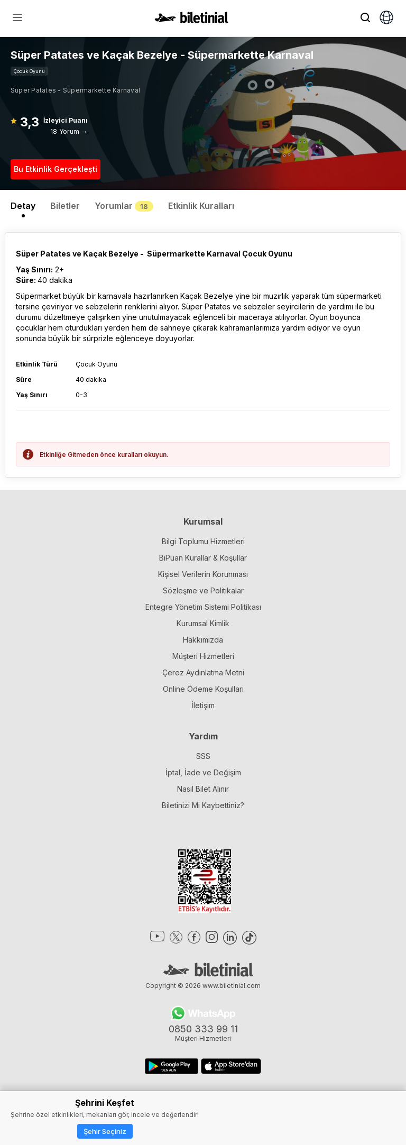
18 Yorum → (68, 131)
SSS (203, 756)
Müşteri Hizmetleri (203, 656)
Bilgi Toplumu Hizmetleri (203, 541)
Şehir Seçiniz (105, 1131)
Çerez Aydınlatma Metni (203, 672)
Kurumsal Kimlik (203, 623)
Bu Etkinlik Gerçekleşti (55, 168)
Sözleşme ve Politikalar (203, 590)
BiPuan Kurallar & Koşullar (203, 557)
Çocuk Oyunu (29, 71)
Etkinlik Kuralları (201, 205)
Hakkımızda (203, 639)
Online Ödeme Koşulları (203, 688)
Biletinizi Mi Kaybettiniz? (203, 805)
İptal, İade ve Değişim (203, 772)
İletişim (203, 705)
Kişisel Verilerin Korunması (203, 574)
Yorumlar (124, 205)
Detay (23, 205)
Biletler (65, 205)
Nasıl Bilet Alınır (203, 788)
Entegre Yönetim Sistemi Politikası (203, 606)
